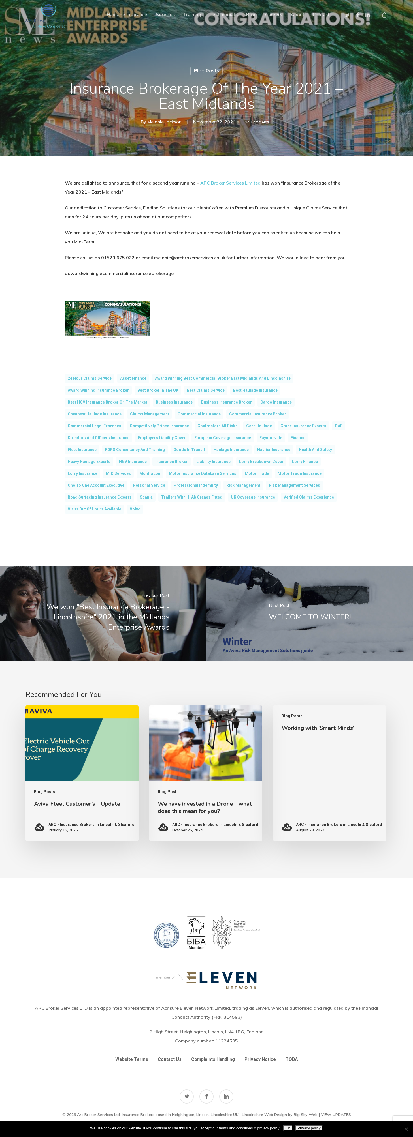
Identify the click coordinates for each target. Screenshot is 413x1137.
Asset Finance (133, 378)
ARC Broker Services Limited (230, 183)
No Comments (257, 122)
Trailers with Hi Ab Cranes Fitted (191, 497)
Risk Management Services (294, 485)
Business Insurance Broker (226, 402)
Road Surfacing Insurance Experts (99, 497)
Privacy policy (308, 1128)
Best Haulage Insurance (255, 390)
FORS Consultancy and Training (135, 449)
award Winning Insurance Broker (98, 390)
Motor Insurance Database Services (202, 473)
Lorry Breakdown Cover (261, 461)
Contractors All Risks (217, 426)
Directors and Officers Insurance (98, 438)
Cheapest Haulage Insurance (95, 414)
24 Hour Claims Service (90, 378)
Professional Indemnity (196, 485)
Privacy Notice (260, 1058)
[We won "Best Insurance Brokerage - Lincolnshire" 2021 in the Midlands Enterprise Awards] (103, 613)
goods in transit (189, 449)
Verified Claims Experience (309, 497)
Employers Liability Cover (162, 438)
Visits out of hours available (94, 509)
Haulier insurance (273, 449)
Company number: (206, 1040)
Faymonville (270, 438)
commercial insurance (199, 414)
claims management (149, 414)
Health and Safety (315, 449)
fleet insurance (82, 449)
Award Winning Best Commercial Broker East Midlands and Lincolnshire (223, 378)
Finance (298, 438)
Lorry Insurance (82, 473)
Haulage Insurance (231, 449)
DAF (338, 426)
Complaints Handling (213, 1058)
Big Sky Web (306, 1114)
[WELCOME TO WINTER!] (309, 613)
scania (146, 497)
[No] (406, 1129)
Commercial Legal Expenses (94, 426)
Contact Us (170, 1058)
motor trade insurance (300, 473)
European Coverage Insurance (222, 438)
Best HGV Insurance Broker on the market (107, 402)
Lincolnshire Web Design (264, 1114)
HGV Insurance (133, 461)
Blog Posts (206, 71)
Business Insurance (174, 402)
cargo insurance (276, 402)
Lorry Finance (305, 461)
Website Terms (131, 1058)
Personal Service (149, 485)
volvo (135, 509)
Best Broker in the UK (157, 390)
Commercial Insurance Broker (257, 414)
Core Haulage (259, 426)
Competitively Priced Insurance (159, 426)
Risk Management (243, 485)
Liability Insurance (213, 461)
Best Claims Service (206, 390)
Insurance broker (171, 461)
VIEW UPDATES (336, 1114)
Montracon (149, 473)
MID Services (118, 473)
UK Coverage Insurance (253, 497)
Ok (287, 1128)
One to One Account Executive (96, 485)
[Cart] (384, 15)
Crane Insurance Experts (303, 426)
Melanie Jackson (159, 122)
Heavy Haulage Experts (89, 461)
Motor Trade (257, 473)
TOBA (292, 1058)
